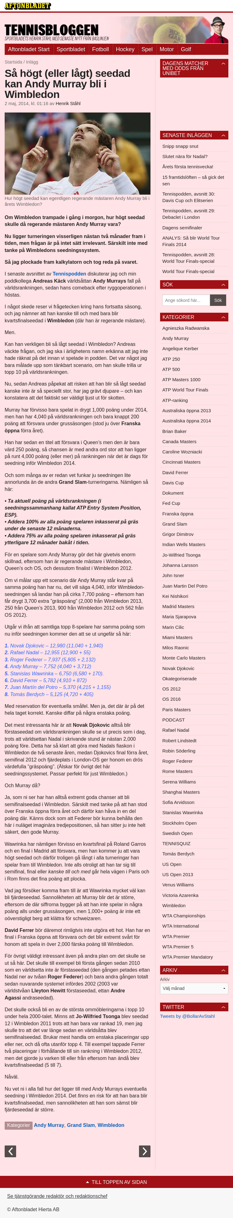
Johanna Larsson (180, 565)
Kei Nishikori (175, 596)
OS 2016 (171, 699)
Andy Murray (49, 1125)
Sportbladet (71, 49)
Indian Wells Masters (183, 544)
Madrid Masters (178, 606)
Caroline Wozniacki (182, 451)
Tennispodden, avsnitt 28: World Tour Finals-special (188, 258)
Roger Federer (177, 761)
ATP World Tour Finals (185, 389)
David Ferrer (175, 472)
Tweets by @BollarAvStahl (187, 1016)
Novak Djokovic (178, 668)
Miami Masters (177, 637)
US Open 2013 (177, 874)
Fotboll (100, 49)
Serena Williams (179, 781)
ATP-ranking (175, 400)
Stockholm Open (179, 823)
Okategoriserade (179, 678)
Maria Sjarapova (179, 616)
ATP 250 (171, 359)
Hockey (125, 49)
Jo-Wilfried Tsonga (181, 555)
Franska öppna (177, 513)
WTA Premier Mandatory (187, 957)
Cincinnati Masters (181, 462)
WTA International (180, 926)
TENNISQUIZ (176, 843)
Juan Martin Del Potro (184, 586)
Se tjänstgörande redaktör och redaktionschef (57, 1196)
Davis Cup (173, 482)
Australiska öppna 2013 (186, 410)
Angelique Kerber (180, 348)
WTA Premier (176, 936)
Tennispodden (69, 273)
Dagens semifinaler (182, 227)
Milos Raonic (175, 647)
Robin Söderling (178, 750)
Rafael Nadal (175, 730)
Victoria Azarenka (180, 895)
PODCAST (173, 719)
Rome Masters (177, 771)
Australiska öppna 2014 (186, 420)
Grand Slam (81, 1125)
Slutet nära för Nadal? (185, 156)
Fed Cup (171, 503)
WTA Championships (183, 915)
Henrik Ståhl (68, 103)
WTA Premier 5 (178, 946)
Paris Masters (176, 709)
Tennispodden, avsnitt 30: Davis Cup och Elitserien (188, 197)
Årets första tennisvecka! (187, 166)
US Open (171, 864)
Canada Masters (179, 441)
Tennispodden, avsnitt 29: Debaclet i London (188, 214)
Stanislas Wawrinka (182, 812)
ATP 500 (171, 369)
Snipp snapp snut (180, 146)
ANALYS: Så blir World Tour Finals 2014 (191, 241)
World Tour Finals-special (188, 271)
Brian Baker (174, 431)
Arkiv (165, 979)
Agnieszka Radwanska (185, 328)
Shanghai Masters (181, 792)
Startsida (13, 62)
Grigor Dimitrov (178, 534)
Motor (167, 49)
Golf (186, 49)
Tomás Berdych (178, 853)
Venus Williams (178, 884)
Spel (147, 49)
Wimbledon (111, 1125)
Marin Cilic (173, 627)
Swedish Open (177, 833)
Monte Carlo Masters (183, 657)
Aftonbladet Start (29, 49)
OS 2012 (171, 688)
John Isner (173, 575)
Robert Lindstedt (179, 740)
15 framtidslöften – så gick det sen (193, 180)
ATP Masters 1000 (181, 379)
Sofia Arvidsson (178, 802)
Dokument (172, 493)
